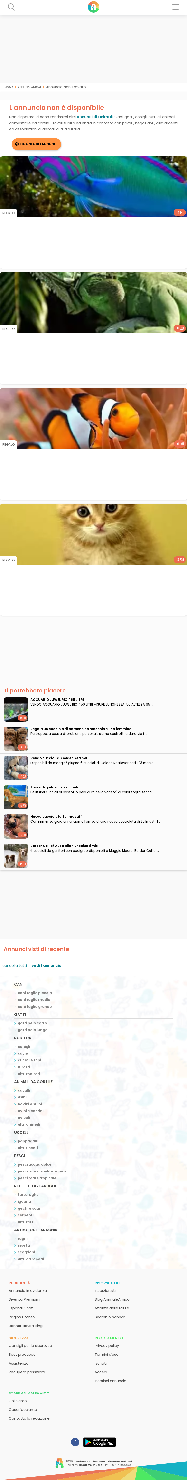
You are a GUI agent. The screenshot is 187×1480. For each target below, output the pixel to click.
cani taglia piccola (35, 992)
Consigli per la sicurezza (30, 1345)
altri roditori (29, 1073)
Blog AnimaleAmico (112, 1299)
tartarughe (28, 1194)
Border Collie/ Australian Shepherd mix (64, 846)
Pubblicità (19, 1283)
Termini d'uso (107, 1354)
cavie (23, 1053)
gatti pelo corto (32, 1023)
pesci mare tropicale (37, 1178)
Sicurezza (19, 1338)
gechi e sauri (29, 1208)
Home (9, 86)
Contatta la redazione (29, 1418)
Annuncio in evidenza (28, 1290)
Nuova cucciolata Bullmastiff (56, 816)
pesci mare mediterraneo (42, 1171)
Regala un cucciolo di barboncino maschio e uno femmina (80, 729)
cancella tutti (14, 965)
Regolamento (109, 1338)
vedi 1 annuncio (46, 965)
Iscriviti (101, 1363)
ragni (23, 1238)
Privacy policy (107, 1345)
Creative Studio (90, 1465)
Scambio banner (110, 1316)
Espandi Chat (21, 1308)
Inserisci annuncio (110, 1380)
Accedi (101, 1371)
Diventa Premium (24, 1299)
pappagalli (28, 1141)
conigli (24, 1046)
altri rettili (27, 1222)
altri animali (29, 1124)
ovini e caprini (31, 1110)
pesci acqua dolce (35, 1164)
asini (22, 1097)
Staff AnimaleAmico (29, 1393)
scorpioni (26, 1252)
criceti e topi (29, 1060)
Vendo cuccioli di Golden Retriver (59, 758)
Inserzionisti (105, 1290)
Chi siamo (18, 1400)
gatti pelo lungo (32, 1030)
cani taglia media (34, 999)
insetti (24, 1245)
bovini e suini (30, 1104)
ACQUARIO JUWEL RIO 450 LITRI (57, 699)
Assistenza (18, 1363)
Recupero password (27, 1371)
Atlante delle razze (112, 1308)
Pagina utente (22, 1316)
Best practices (22, 1354)
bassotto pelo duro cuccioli (54, 787)
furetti (24, 1067)
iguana (24, 1201)
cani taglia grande (35, 1006)
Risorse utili (107, 1283)
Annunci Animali (30, 86)
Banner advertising (26, 1325)
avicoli (24, 1117)
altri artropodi (31, 1259)
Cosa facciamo (23, 1409)
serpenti (26, 1215)
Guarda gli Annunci (38, 144)
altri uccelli (28, 1147)
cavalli (24, 1090)
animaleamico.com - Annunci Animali (104, 1461)
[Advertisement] (93, 49)
